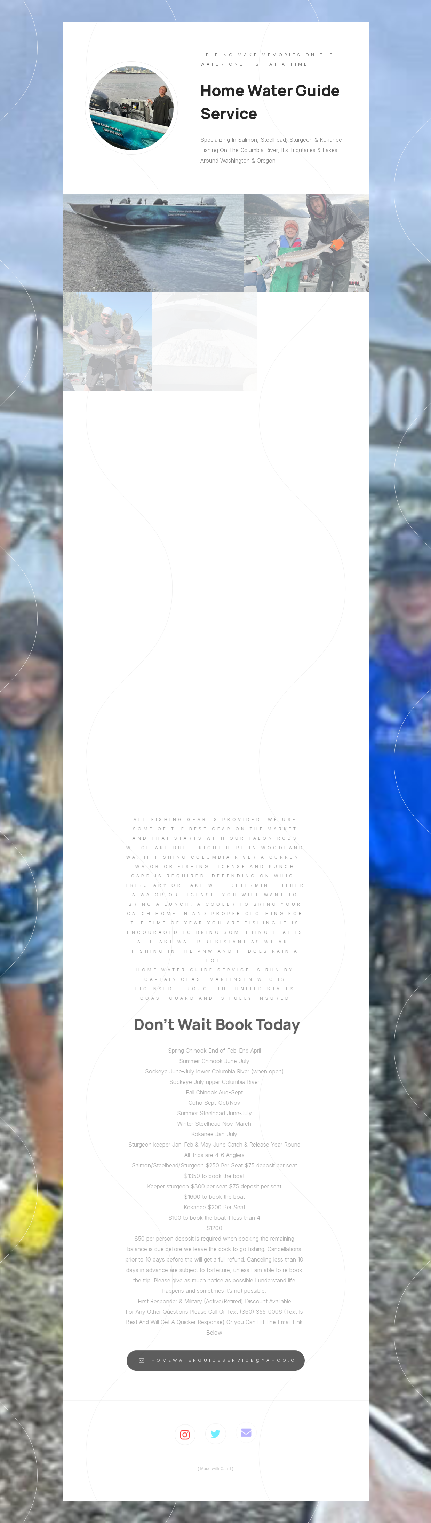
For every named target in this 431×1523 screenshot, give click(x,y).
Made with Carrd (215, 1468)
